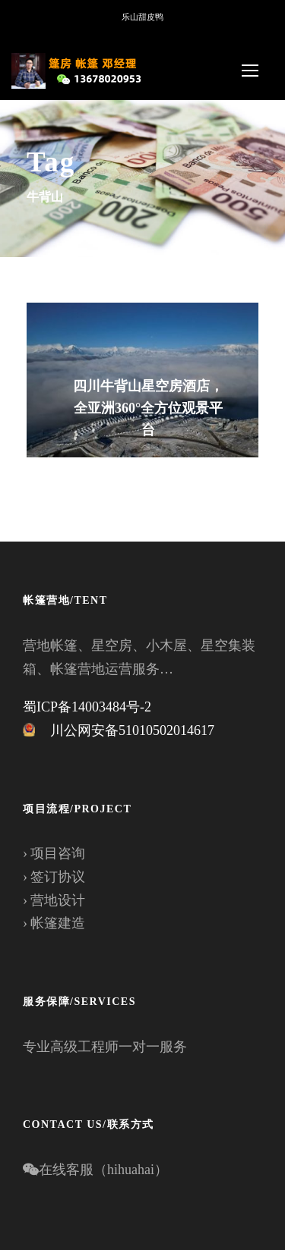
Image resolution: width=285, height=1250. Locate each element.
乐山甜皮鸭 (142, 16)
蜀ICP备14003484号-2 (87, 707)
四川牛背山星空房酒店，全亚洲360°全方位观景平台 (148, 408)
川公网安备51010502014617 (132, 730)
